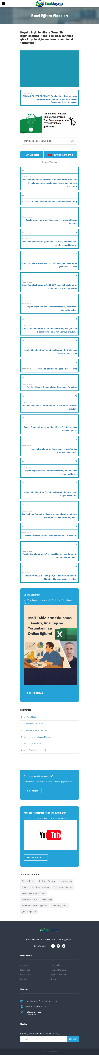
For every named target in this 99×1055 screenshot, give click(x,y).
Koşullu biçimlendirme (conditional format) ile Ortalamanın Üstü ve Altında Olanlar (50, 352)
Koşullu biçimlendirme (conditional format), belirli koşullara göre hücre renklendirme (50, 243)
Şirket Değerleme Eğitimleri (35, 730)
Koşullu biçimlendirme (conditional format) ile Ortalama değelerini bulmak (52, 308)
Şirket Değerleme (29, 912)
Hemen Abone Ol (35, 857)
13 (76, 418)
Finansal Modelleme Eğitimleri (34, 905)
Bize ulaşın (32, 790)
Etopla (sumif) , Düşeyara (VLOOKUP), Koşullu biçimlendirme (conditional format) (49, 265)
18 (76, 526)
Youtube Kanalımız (60, 154)
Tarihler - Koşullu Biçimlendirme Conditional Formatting (51, 387)
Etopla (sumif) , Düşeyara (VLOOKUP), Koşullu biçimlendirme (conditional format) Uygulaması (49, 287)
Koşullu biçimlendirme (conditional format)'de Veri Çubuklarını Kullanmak (54, 451)
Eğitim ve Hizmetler (59, 974)
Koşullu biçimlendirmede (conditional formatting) (54, 201)
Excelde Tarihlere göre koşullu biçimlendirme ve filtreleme (50, 536)
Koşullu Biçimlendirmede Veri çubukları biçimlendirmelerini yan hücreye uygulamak (50, 556)
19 (76, 544)
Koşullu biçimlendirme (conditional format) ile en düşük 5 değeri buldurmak (51, 472)
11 (76, 378)
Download (24, 979)
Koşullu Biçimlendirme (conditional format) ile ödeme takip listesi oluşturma (50, 429)
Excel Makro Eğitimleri (33, 724)
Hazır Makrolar (66, 881)
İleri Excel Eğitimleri (31, 717)
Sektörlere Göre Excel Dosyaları (35, 887)
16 (76, 483)
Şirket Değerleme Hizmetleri (35, 750)
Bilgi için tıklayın (35, 692)
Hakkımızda (25, 970)
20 (76, 566)
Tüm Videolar (31, 154)
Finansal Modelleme (32, 743)
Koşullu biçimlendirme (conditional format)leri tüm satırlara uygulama (50, 407)
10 (76, 362)
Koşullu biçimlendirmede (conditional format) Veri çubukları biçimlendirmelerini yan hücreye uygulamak (49, 330)
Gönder (73, 1039)
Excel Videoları (28, 881)
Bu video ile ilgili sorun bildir (38, 141)
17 (76, 504)
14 (76, 439)
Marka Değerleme (59, 905)
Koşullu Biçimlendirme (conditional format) (57, 369)
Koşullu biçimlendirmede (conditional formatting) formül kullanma (51, 221)
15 (76, 461)
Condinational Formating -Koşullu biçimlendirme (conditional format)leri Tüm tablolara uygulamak (49, 516)
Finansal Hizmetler (59, 970)
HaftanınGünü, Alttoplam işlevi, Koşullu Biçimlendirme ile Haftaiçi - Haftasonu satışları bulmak (51, 577)
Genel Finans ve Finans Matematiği (38, 737)
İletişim (54, 979)
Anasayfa (24, 965)
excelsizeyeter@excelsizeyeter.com (42, 1001)
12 (76, 396)
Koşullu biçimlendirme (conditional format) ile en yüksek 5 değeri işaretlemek (50, 494)
